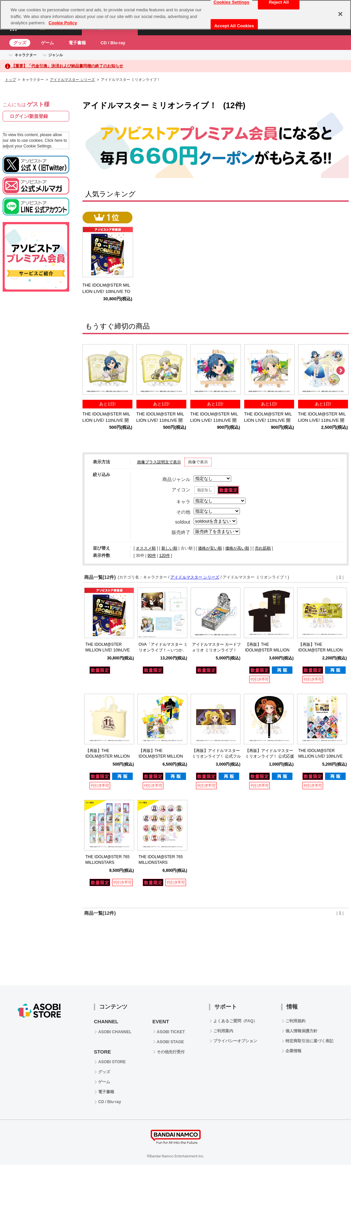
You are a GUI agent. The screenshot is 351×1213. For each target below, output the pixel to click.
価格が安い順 (210, 548)
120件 (164, 555)
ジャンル (55, 55)
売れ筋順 (263, 548)
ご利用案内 (223, 1031)
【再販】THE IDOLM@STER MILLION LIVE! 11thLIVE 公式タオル (322, 650)
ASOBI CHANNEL (114, 1032)
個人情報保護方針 (301, 1031)
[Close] (340, 9)
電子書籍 (77, 42)
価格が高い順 (237, 548)
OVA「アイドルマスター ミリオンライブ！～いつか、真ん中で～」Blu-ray (163, 650)
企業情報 (293, 1051)
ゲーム (47, 42)
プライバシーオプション (235, 1041)
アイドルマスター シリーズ (72, 80)
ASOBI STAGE (170, 1042)
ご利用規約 (295, 1021)
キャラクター (26, 55)
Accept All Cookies (234, 21)
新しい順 (169, 548)
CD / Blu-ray (112, 42)
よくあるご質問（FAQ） (235, 1021)
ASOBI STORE (111, 1062)
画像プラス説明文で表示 (159, 462)
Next (340, 371)
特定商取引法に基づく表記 (309, 1041)
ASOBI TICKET (171, 1032)
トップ (10, 80)
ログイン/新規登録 (29, 116)
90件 (151, 555)
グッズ (19, 42)
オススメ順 (146, 548)
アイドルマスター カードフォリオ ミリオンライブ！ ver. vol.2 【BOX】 (216, 650)
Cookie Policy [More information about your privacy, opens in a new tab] (63, 18)
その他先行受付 (171, 1052)
